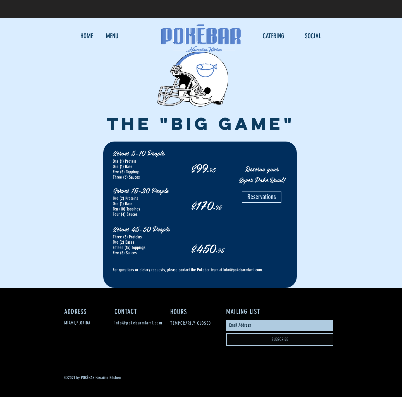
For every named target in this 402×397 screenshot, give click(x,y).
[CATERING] (273, 36)
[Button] (313, 7)
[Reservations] (261, 197)
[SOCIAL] (313, 36)
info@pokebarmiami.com (242, 269)
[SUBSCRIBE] (279, 339)
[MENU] (112, 36)
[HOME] (86, 36)
